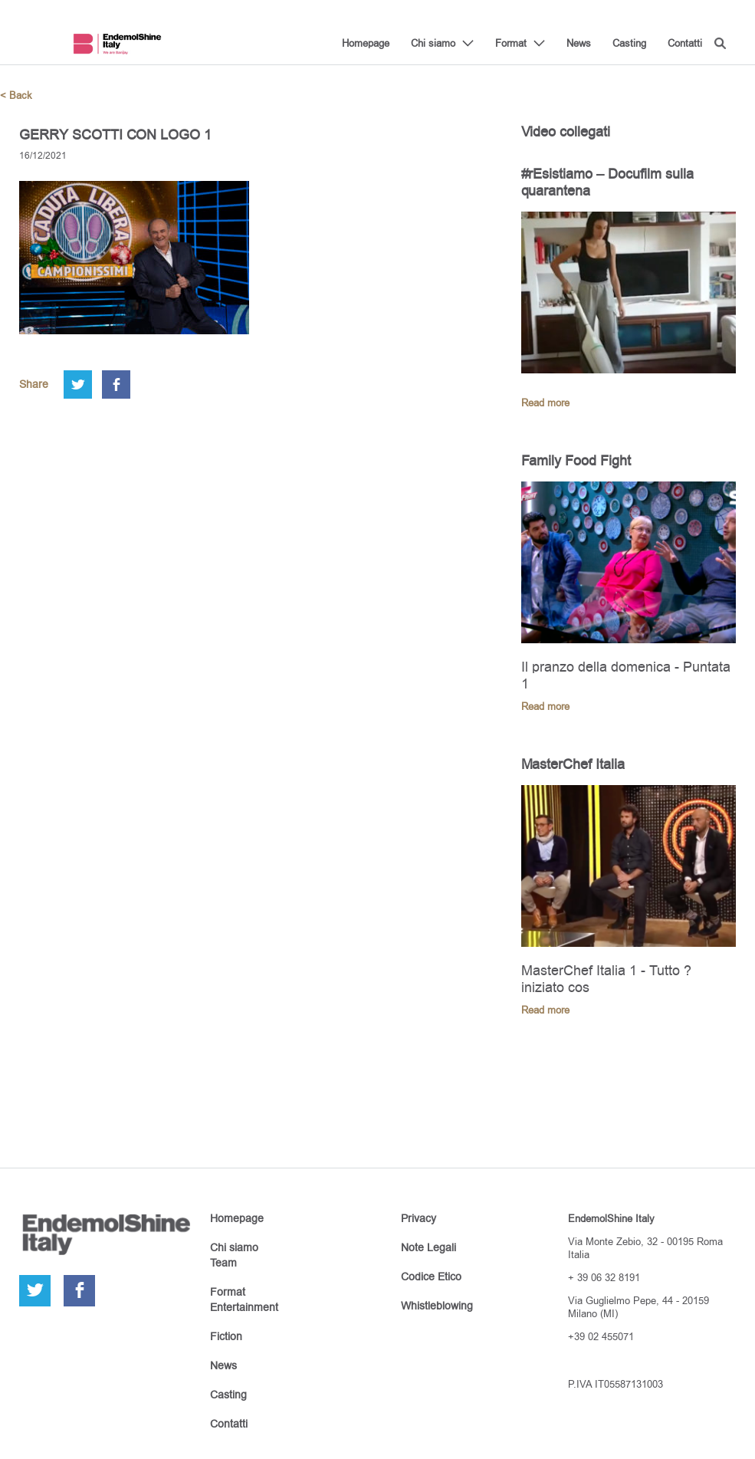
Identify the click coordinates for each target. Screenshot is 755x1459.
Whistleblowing (437, 1306)
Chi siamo (433, 43)
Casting (629, 43)
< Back (16, 95)
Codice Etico (431, 1276)
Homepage (365, 43)
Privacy (418, 1218)
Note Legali (428, 1247)
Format (511, 43)
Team (223, 1263)
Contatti (685, 43)
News (578, 43)
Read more (545, 402)
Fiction (226, 1336)
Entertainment (244, 1307)
